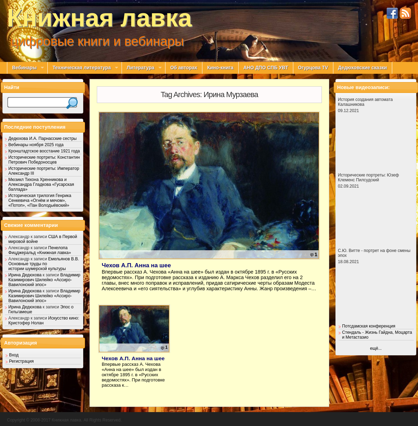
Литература (142, 68)
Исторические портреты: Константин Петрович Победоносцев (44, 160)
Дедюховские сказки (362, 67)
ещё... (375, 348)
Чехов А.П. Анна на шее (136, 265)
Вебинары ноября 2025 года (36, 144)
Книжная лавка (99, 18)
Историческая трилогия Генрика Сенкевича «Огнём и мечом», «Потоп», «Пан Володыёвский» (39, 200)
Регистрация (21, 361)
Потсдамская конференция (368, 326)
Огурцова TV (313, 67)
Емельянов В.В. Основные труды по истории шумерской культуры (43, 264)
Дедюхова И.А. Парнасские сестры (42, 138)
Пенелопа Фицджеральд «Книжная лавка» (39, 250)
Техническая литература (82, 68)
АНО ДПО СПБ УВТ (265, 67)
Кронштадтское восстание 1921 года (44, 151)
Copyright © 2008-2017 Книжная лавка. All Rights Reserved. (64, 420)
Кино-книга (220, 67)
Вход (13, 355)
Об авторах (184, 67)
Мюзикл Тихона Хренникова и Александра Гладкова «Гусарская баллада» (41, 184)
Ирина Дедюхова (24, 275)
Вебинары (25, 68)
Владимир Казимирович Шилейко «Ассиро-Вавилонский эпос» (44, 280)
